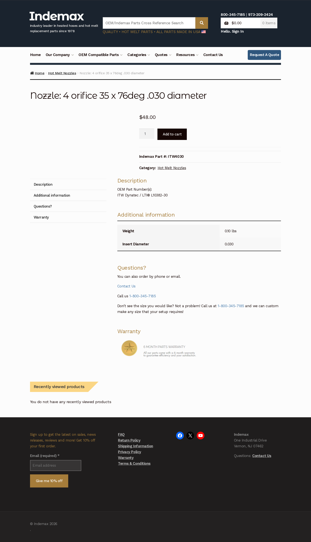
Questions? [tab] (43, 206)
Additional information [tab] (52, 195)
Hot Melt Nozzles (62, 73)
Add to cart (172, 134)
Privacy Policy (129, 452)
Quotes (161, 55)
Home (35, 55)
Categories (136, 55)
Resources (185, 55)
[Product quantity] (146, 134)
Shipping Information (135, 446)
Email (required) (45, 456)
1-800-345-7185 (142, 296)
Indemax (56, 16)
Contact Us (213, 55)
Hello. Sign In (232, 31)
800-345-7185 (233, 14)
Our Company (58, 55)
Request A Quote (264, 55)
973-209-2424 (260, 14)
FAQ (121, 434)
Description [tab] (43, 184)
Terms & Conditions (134, 463)
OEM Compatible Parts (99, 55)
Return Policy (129, 440)
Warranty (125, 457)
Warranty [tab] (41, 217)
